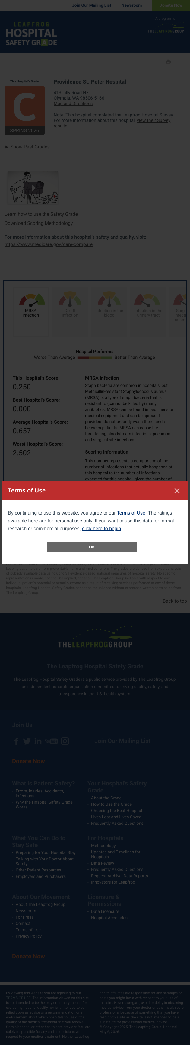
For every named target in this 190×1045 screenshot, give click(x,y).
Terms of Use (131, 513)
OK (92, 547)
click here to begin (101, 528)
